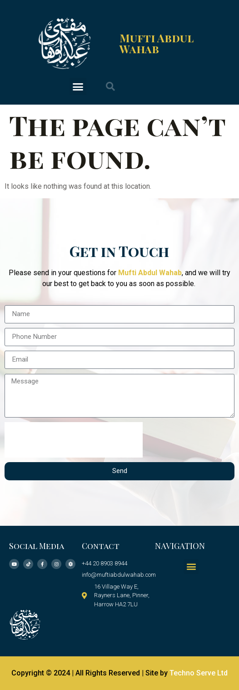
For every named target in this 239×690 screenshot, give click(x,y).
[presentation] (74, 440)
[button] (78, 86)
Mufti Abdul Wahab (156, 43)
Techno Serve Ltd (198, 673)
